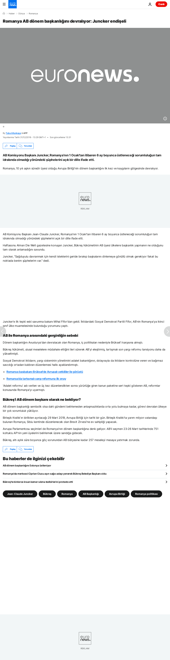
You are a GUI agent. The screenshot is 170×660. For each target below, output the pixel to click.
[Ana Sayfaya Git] (12, 4)
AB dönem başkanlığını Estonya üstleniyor (27, 465)
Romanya (33, 14)
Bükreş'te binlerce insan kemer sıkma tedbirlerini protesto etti (38, 481)
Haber (12, 14)
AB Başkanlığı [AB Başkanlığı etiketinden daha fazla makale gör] (91, 493)
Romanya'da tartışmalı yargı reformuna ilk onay (36, 378)
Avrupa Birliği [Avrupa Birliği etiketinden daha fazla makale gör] (117, 493)
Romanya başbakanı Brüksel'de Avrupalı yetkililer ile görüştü (44, 371)
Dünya (21, 14)
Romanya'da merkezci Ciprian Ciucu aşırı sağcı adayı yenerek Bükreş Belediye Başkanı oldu (54, 473)
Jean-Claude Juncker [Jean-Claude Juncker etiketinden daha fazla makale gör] (20, 493)
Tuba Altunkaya (13, 133)
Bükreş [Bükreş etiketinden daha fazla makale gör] (47, 493)
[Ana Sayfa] (4, 13)
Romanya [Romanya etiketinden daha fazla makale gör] (67, 493)
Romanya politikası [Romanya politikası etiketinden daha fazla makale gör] (146, 493)
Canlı (161, 4)
